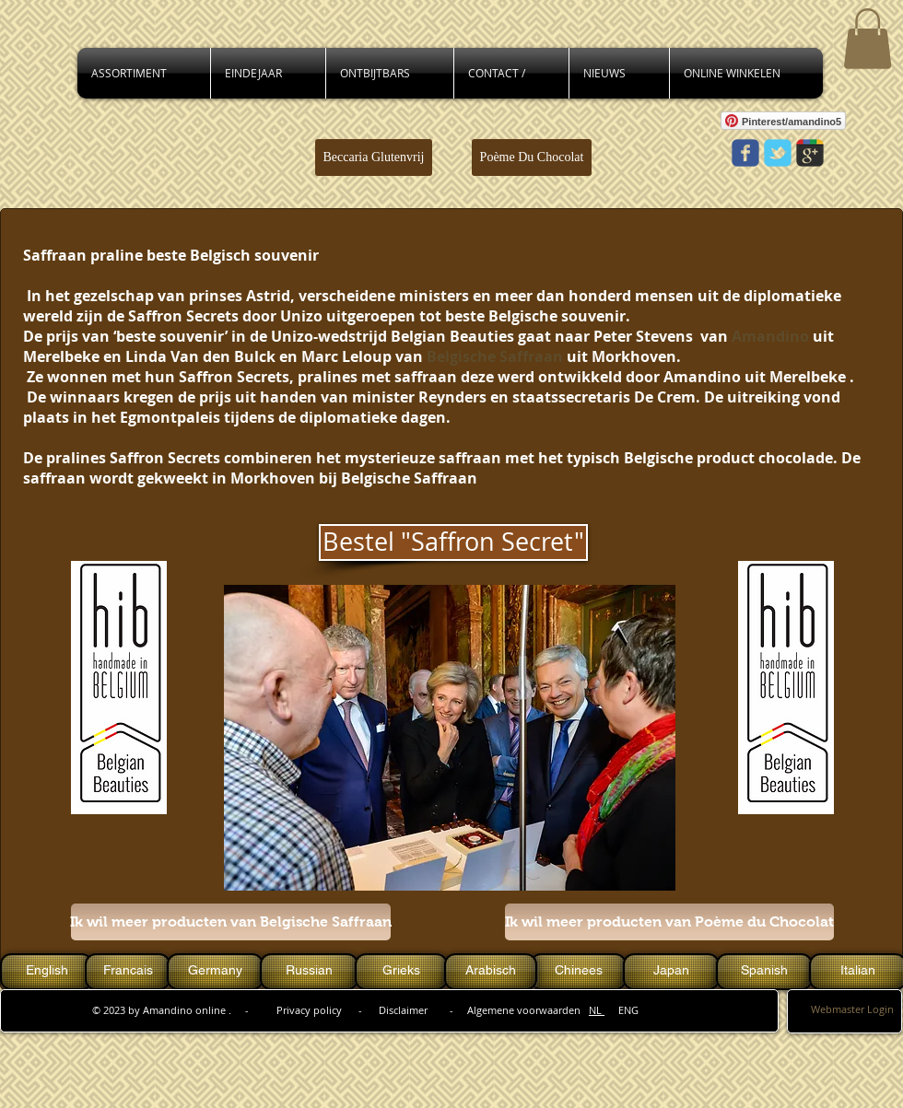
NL (596, 1010)
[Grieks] (401, 971)
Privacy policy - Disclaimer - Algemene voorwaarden (432, 1010)
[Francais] (127, 971)
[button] (867, 38)
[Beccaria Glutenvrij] (373, 157)
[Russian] (309, 971)
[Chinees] (578, 971)
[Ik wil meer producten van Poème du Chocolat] (669, 922)
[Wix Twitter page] (778, 153)
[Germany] (215, 971)
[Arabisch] (490, 971)
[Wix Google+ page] (810, 153)
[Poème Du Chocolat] (532, 157)
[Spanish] (764, 971)
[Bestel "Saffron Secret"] (453, 542)
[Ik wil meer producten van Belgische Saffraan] (231, 922)
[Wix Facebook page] (745, 153)
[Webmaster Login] (852, 1010)
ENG (621, 1010)
